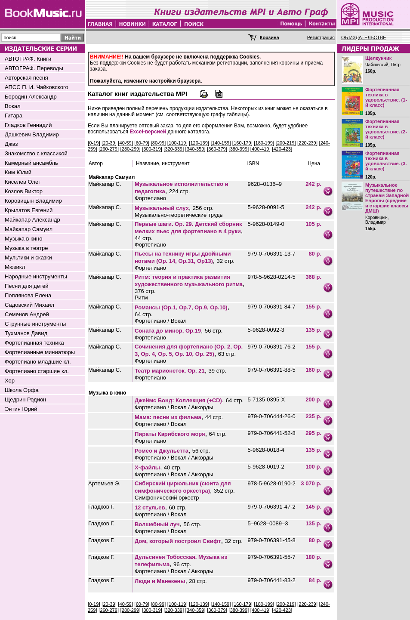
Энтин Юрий (21, 409)
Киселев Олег (22, 182)
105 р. (313, 224)
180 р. (313, 557)
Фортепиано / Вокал (161, 321)
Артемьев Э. (104, 483)
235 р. (313, 416)
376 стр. (145, 291)
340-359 (195, 148)
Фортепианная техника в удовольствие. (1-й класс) (386, 97)
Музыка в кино (23, 238)
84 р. (314, 580)
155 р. (313, 306)
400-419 (260, 148)
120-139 (198, 142)
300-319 (151, 148)
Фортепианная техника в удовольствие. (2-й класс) (386, 129)
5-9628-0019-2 (265, 466)
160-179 (242, 142)
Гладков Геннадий (28, 125)
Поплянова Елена (28, 295)
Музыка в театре (26, 248)
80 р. (314, 253)
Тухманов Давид (26, 333)
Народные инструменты (36, 276)
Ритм (141, 297)
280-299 (130, 148)
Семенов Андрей (27, 314)
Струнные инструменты (35, 324)
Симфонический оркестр (167, 497)
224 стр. (179, 191)
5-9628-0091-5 (265, 207)
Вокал (13, 106)
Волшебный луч (157, 524)
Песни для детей (27, 286)
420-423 (282, 148)
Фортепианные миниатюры (40, 352)
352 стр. (224, 490)
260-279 (108, 148)
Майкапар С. (104, 184)
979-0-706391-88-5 (271, 370)
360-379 (216, 148)
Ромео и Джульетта (161, 450)
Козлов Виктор (24, 191)
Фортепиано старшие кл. (37, 371)
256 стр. (203, 208)
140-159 (220, 142)
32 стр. (225, 261)
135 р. (313, 330)
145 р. (313, 506)
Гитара (13, 115)
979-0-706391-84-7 (271, 306)
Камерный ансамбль (31, 163)
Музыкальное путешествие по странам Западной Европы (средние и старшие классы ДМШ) (387, 197)
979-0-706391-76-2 (271, 346)
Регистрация (321, 37)
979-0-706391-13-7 (271, 253)
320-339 (173, 148)
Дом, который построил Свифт (178, 541)
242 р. (313, 184)
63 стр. (227, 354)
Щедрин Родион (25, 399)
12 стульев (150, 507)
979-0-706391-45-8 (271, 540)
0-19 (94, 142)
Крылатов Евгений (28, 210)
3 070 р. (311, 483)
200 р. (313, 399)
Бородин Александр (31, 96)
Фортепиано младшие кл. (38, 361)
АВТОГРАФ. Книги (28, 59)
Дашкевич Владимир (32, 134)
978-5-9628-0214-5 (271, 277)
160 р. (313, 370)
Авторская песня (26, 77)
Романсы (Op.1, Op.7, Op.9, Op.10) (181, 307)
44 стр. (143, 238)
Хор (10, 380)
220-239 (307, 142)
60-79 (142, 142)
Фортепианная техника (34, 342)
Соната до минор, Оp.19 (168, 330)
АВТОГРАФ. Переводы (34, 68)
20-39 (109, 142)
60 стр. (177, 507)
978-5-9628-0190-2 (271, 483)
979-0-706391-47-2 (271, 506)
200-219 (285, 142)
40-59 (126, 142)
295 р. (313, 433)
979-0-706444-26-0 (271, 416)
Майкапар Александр (32, 219)
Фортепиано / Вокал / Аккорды (174, 407)
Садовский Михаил (29, 305)
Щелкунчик (378, 58)
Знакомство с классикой (36, 153)
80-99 (158, 142)
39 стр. (217, 370)
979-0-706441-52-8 (271, 433)
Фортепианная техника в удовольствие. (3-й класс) (386, 161)
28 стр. (198, 581)
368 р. (313, 277)
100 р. (313, 466)
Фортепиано (150, 198)
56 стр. (213, 330)
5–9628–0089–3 (267, 523)
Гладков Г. (101, 506)
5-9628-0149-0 (265, 224)
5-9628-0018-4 (265, 450)
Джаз (11, 144)
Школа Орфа (21, 390)
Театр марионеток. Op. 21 (170, 370)
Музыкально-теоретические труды (179, 215)
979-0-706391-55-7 (271, 557)
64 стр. (143, 314)
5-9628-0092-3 (265, 330)
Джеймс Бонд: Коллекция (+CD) (178, 400)
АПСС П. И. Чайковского (36, 87)
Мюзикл (15, 267)
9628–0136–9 (264, 184)
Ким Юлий (18, 172)
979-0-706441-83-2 (271, 580)
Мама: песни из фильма (168, 417)
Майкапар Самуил (28, 229)
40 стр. (173, 467)
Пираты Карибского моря (170, 434)
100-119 (177, 142)
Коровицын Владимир (33, 200)
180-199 (264, 142)
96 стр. (182, 564)
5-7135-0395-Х (266, 399)
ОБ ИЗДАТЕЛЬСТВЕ (363, 37)
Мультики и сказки (28, 257)
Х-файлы (147, 467)
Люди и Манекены (160, 581)
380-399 (238, 148)
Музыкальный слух (162, 208)
